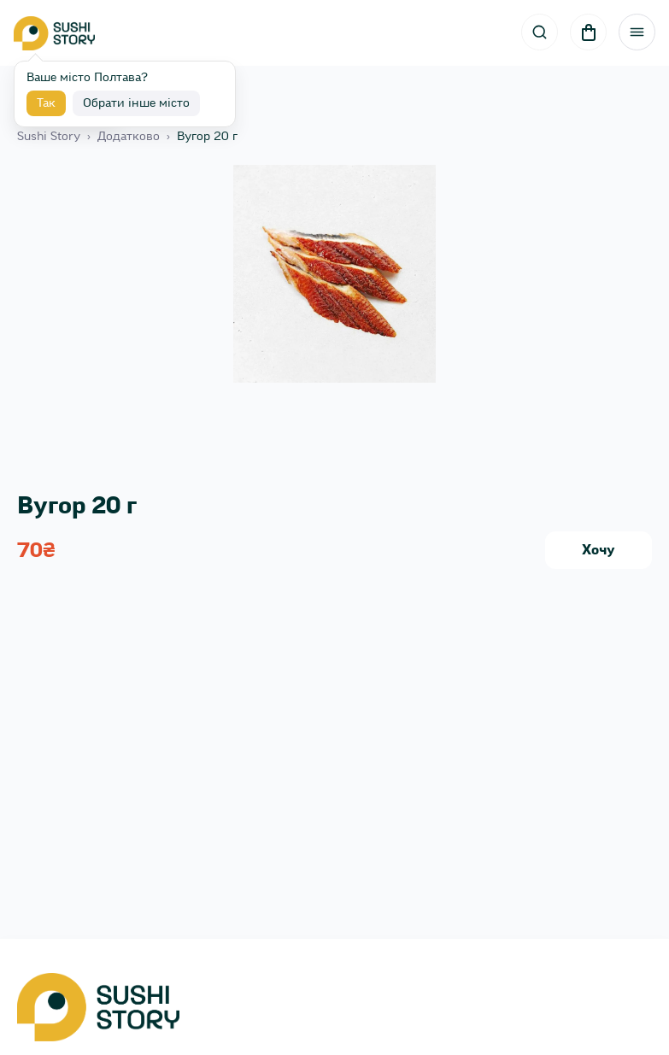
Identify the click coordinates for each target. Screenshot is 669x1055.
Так (46, 103)
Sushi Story (48, 137)
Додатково (128, 137)
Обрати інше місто (136, 103)
